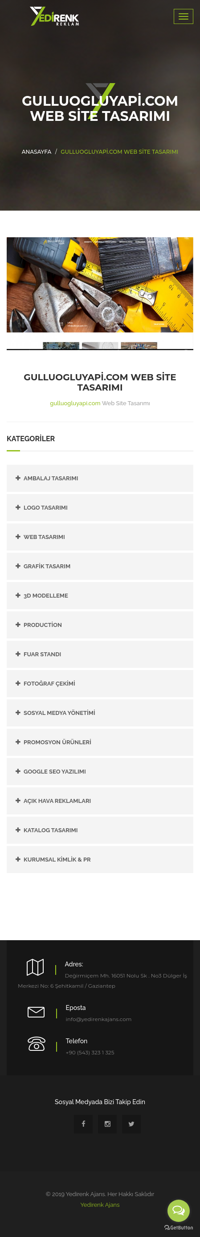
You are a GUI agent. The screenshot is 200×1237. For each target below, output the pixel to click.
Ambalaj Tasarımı (51, 478)
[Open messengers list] (178, 1211)
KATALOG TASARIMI (51, 830)
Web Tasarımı (44, 537)
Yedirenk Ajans (100, 1204)
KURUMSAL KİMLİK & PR (57, 859)
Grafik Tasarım (47, 566)
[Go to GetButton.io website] (178, 1228)
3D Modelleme (46, 595)
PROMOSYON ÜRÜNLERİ (57, 742)
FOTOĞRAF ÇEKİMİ (49, 683)
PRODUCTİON (43, 625)
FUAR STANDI (42, 654)
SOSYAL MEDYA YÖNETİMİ (59, 713)
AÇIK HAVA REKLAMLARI (57, 801)
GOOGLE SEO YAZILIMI (55, 771)
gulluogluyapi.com (75, 403)
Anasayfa (37, 151)
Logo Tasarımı (46, 507)
